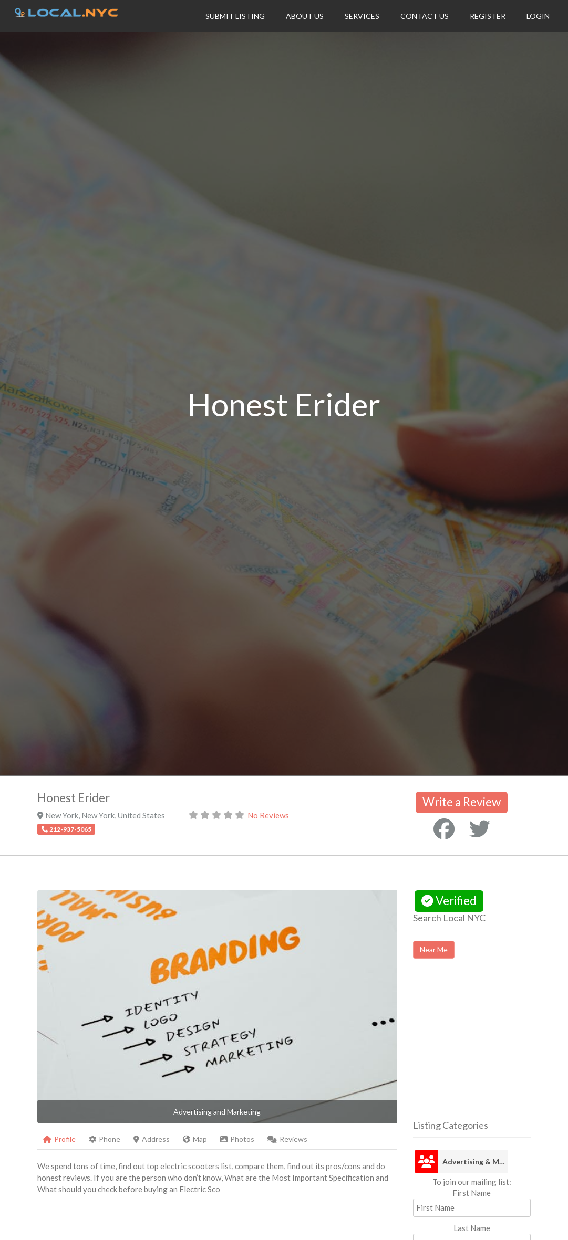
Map (195, 1138)
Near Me (434, 949)
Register (487, 16)
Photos (237, 1138)
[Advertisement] (490, 1048)
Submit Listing (235, 16)
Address (151, 1138)
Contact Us (424, 16)
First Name (471, 1192)
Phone (104, 1138)
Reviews (287, 1138)
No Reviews (268, 815)
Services (362, 16)
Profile (59, 1138)
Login (538, 16)
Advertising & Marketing (475, 1161)
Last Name (471, 1228)
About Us (305, 16)
